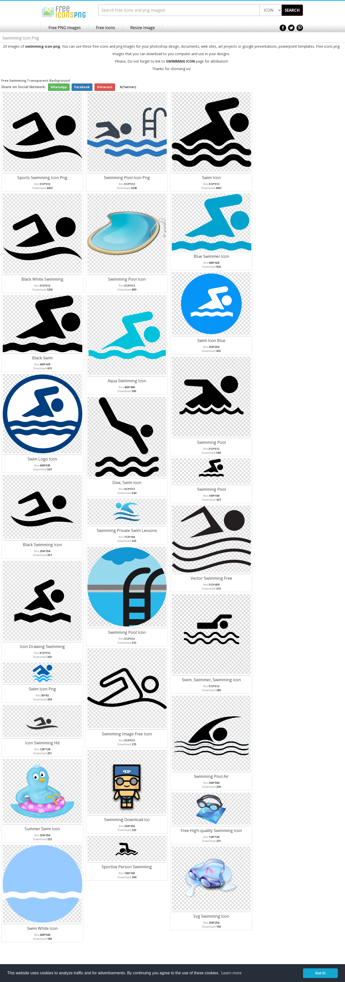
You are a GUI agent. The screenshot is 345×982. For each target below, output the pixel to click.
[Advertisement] (325, 156)
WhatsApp (59, 87)
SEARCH (292, 10)
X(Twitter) (128, 87)
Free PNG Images (64, 27)
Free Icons (105, 27)
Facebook (82, 87)
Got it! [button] (320, 973)
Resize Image (142, 27)
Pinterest (104, 87)
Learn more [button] (231, 973)
